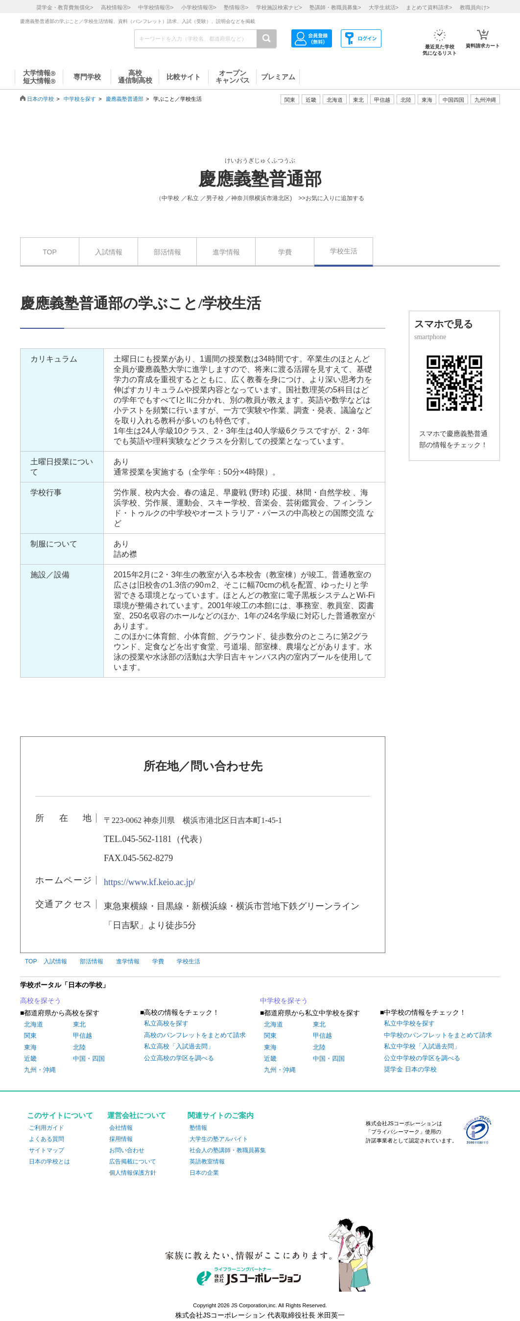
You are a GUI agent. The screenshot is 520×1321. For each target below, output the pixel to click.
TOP (50, 252)
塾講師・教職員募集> (335, 7)
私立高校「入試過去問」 (179, 1046)
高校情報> (116, 7)
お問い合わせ (126, 1150)
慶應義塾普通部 (124, 99)
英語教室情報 (207, 1161)
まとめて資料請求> (429, 7)
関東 (30, 1035)
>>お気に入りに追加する (331, 198)
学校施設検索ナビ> (279, 7)
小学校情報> (198, 7)
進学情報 (226, 252)
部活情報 (167, 252)
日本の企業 (204, 1172)
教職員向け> (475, 7)
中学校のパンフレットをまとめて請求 (438, 1035)
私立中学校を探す (409, 1023)
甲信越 (82, 1035)
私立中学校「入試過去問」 (422, 1046)
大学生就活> (384, 7)
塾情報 (198, 1127)
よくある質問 (46, 1139)
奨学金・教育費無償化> (64, 7)
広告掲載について (132, 1161)
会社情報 (121, 1127)
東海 (30, 1047)
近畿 (30, 1058)
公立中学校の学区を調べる (422, 1058)
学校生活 (343, 251)
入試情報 (108, 252)
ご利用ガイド (46, 1127)
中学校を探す (80, 99)
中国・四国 (89, 1058)
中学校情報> (155, 7)
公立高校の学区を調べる (179, 1058)
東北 (79, 1024)
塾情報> (236, 7)
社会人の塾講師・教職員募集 (227, 1150)
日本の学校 (40, 99)
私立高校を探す (166, 1023)
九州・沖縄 (40, 1069)
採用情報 (121, 1139)
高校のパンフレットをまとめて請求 (195, 1035)
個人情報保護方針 (132, 1172)
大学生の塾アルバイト (218, 1139)
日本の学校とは (49, 1161)
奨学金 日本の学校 (410, 1069)
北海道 (335, 100)
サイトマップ (46, 1150)
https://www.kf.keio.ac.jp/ (149, 882)
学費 (285, 252)
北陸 (79, 1047)
